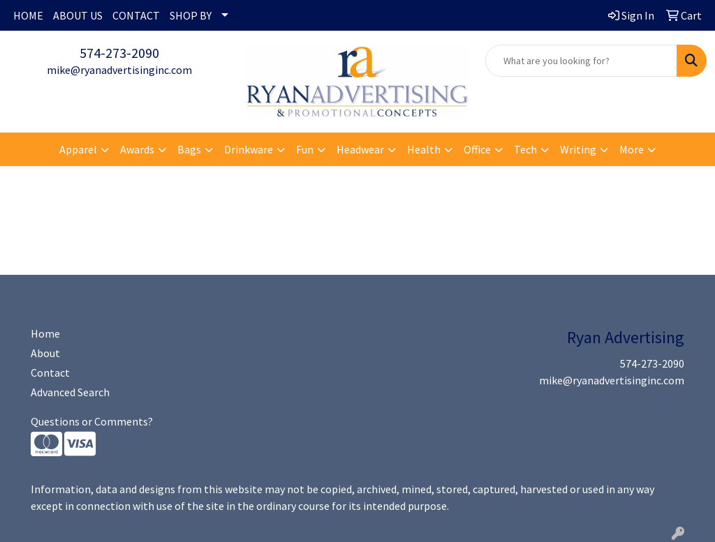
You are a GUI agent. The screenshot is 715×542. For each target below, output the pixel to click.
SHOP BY (191, 15)
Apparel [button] (78, 149)
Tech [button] (525, 149)
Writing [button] (578, 149)
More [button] (631, 149)
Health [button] (424, 149)
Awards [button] (137, 149)
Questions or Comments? (92, 421)
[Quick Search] (581, 61)
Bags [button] (189, 149)
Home (45, 333)
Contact (50, 372)
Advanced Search (70, 392)
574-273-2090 (119, 52)
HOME (28, 15)
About (45, 353)
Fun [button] (305, 149)
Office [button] (477, 149)
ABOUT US (78, 15)
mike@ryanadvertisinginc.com (119, 70)
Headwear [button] (360, 149)
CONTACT (136, 15)
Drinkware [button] (248, 149)
